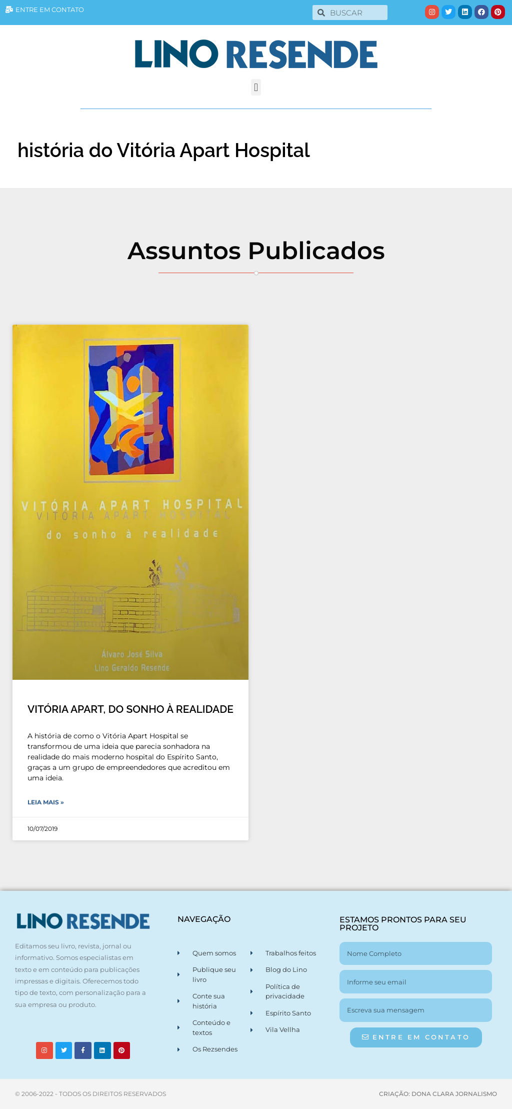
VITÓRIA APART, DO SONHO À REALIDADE (131, 709)
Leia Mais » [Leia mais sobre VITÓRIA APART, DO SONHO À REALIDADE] (46, 802)
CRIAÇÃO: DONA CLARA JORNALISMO (438, 1093)
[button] (255, 87)
